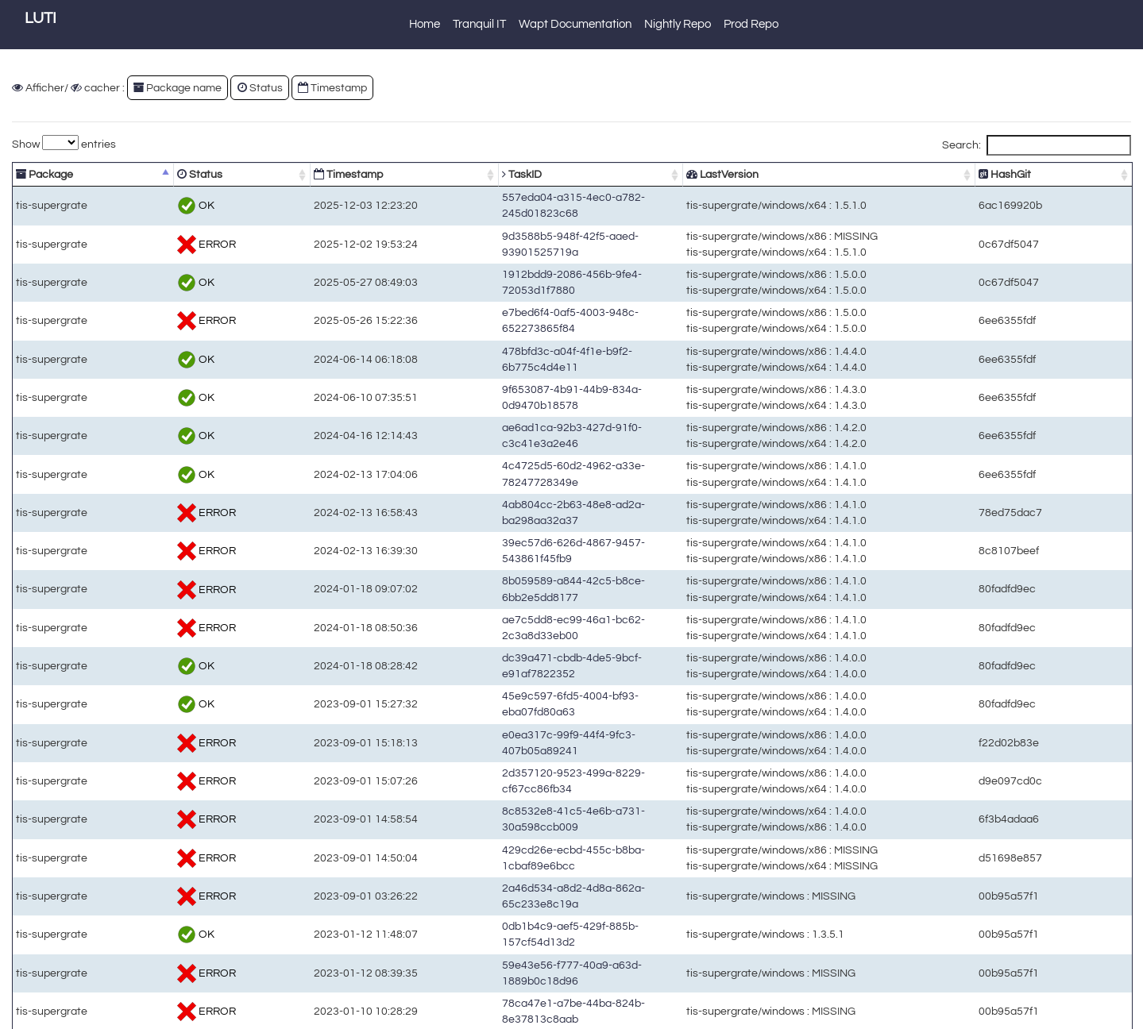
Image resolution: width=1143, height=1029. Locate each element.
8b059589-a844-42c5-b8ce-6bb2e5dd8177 (515, 576)
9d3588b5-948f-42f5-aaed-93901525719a (512, 231)
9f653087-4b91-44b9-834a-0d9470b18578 (514, 385)
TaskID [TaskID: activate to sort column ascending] (426, 174)
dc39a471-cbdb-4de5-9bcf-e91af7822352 (512, 653)
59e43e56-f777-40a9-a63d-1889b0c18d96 (514, 928)
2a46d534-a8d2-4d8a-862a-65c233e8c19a (515, 877)
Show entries (64, 142)
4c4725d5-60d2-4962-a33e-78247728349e (515, 461)
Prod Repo (751, 24)
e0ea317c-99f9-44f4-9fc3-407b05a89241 (511, 729)
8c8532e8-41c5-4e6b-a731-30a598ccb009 (515, 806)
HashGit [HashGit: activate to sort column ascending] (1045, 174)
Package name (177, 88)
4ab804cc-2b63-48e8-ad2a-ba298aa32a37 (515, 500)
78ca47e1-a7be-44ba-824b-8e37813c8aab (515, 953)
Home (424, 24)
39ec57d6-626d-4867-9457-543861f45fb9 (512, 538)
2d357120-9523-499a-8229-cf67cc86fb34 (512, 768)
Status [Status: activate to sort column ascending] (162, 174)
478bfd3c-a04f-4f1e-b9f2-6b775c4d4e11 (509, 346)
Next (1107, 1013)
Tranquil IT (479, 24)
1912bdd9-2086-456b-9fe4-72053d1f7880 (512, 270)
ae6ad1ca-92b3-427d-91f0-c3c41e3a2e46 (514, 423)
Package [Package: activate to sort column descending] (44, 174)
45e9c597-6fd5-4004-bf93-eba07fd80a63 (511, 691)
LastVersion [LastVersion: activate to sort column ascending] (768, 174)
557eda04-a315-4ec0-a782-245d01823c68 (515, 199)
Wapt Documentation (575, 24)
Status (260, 88)
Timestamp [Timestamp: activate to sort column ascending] (280, 174)
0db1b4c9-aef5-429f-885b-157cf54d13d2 (511, 902)
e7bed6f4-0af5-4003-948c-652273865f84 (511, 308)
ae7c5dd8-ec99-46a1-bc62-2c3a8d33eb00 (515, 614)
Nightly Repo (677, 24)
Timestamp (332, 88)
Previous (1015, 1013)
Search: (1036, 145)
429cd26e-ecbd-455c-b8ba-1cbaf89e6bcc (514, 844)
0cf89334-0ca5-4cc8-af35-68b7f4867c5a (511, 979)
